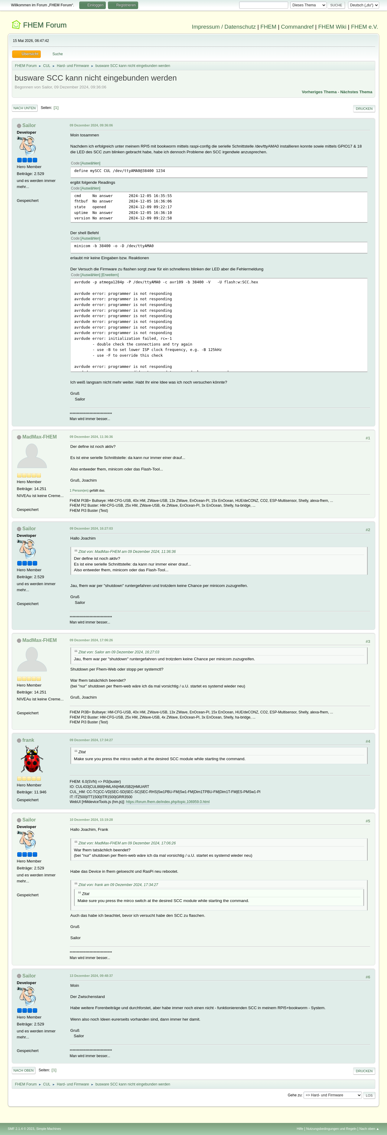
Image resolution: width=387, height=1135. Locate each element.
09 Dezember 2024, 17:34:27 (91, 740)
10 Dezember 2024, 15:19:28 (91, 819)
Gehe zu (294, 1095)
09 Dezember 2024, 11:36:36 (91, 436)
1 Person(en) (79, 490)
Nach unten (25, 108)
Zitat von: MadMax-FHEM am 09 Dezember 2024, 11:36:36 (127, 552)
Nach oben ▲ (369, 1128)
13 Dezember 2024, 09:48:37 (91, 975)
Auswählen (90, 163)
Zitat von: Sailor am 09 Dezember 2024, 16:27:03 (119, 652)
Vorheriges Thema (319, 92)
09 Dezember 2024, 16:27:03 (91, 528)
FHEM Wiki (332, 27)
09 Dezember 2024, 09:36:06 (91, 125)
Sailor (29, 125)
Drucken (364, 108)
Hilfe (300, 1128)
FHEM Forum (45, 25)
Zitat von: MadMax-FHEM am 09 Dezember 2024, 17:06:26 (127, 843)
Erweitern (110, 275)
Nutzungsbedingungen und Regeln (331, 1128)
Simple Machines (48, 1128)
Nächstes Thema (356, 92)
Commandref (297, 27)
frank (28, 740)
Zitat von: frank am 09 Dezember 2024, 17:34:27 (118, 885)
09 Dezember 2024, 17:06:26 (91, 640)
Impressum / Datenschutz (224, 27)
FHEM (268, 27)
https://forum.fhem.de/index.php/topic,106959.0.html (168, 802)
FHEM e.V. (364, 27)
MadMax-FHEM (39, 436)
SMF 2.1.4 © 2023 (21, 1128)
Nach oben (24, 1070)
